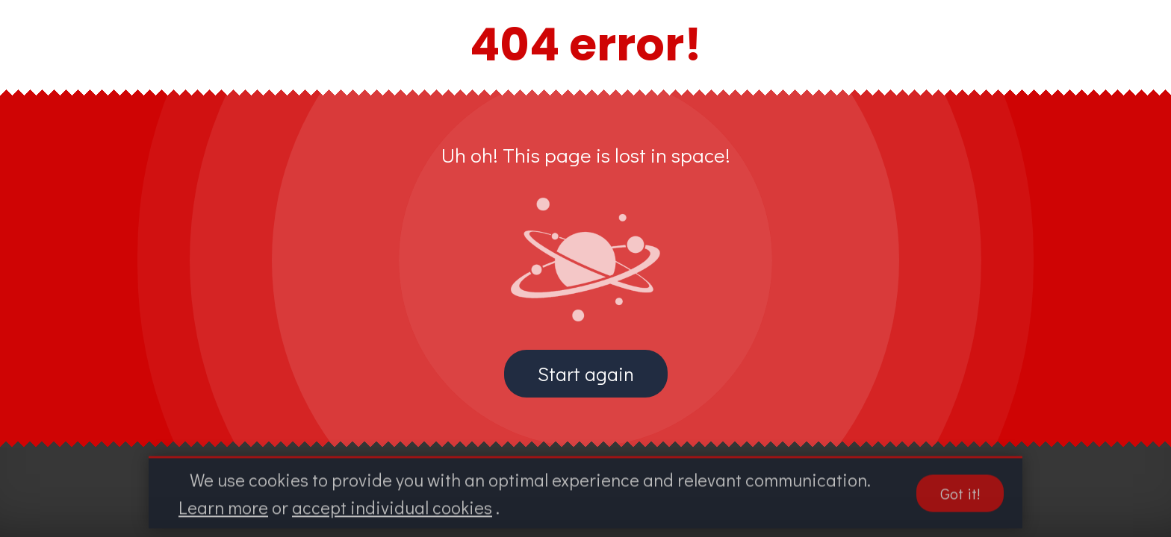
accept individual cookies (392, 511)
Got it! (960, 497)
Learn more (223, 511)
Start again (586, 373)
